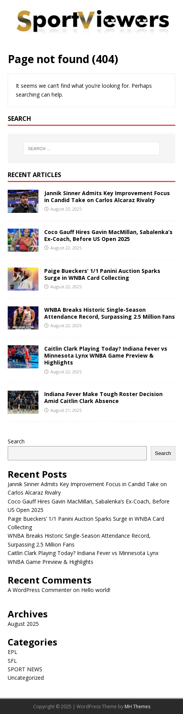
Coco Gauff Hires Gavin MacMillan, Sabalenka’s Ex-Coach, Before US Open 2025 (108, 235)
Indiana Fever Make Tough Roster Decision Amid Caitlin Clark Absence (103, 397)
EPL (12, 651)
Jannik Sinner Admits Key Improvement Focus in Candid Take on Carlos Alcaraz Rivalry (107, 196)
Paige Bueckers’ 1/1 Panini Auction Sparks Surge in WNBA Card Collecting (102, 274)
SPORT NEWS (25, 669)
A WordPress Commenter (40, 590)
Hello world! (95, 590)
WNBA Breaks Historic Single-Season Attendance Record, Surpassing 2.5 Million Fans (109, 313)
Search (16, 441)
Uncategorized (26, 677)
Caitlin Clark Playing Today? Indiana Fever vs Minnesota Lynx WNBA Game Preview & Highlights (105, 355)
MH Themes (137, 706)
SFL (12, 660)
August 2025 (23, 623)
